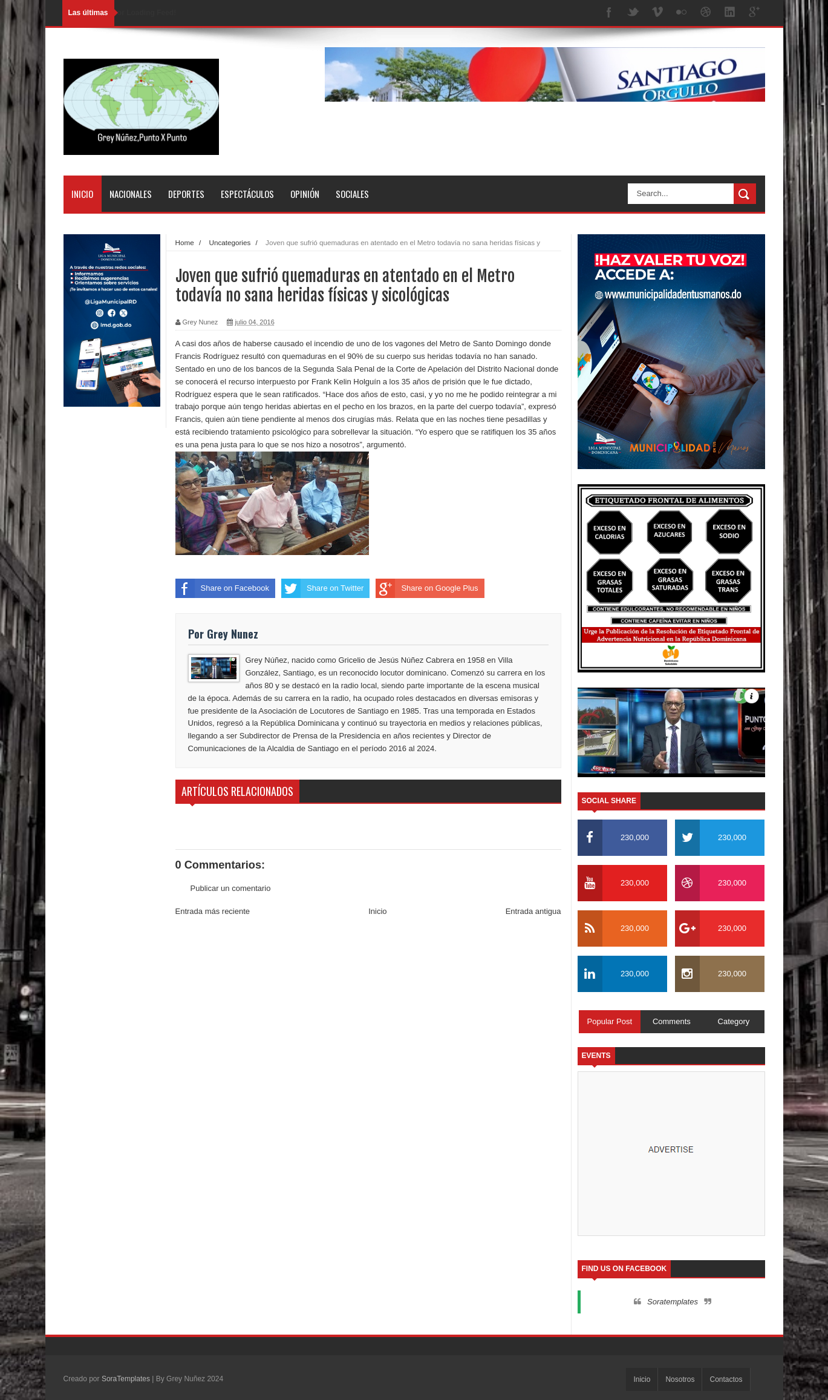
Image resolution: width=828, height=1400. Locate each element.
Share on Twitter (322, 588)
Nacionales (130, 193)
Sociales (352, 193)
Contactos (725, 1379)
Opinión (304, 193)
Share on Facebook (222, 588)
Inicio (82, 193)
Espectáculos (247, 193)
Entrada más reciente (212, 911)
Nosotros (679, 1379)
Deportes (186, 193)
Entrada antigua (533, 911)
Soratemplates (672, 1301)
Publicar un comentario (231, 888)
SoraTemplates (126, 1379)
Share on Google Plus (427, 588)
